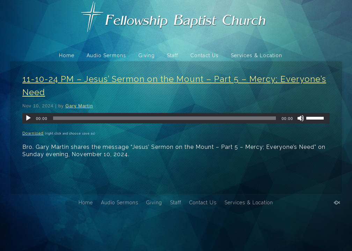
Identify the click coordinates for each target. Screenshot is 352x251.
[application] (176, 118)
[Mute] (300, 118)
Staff (172, 55)
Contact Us (204, 55)
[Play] (28, 118)
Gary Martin (79, 105)
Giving (146, 55)
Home (66, 55)
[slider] (164, 118)
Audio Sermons (106, 55)
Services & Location (256, 55)
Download (33, 133)
